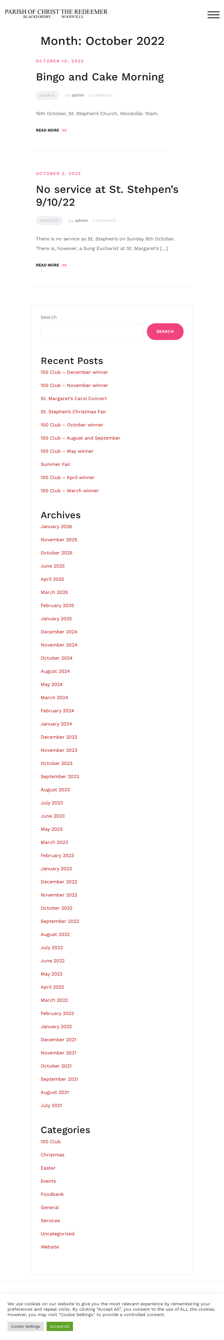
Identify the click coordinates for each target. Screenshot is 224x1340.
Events (47, 95)
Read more (51, 130)
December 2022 (59, 882)
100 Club (51, 1141)
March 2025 (54, 592)
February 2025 (57, 605)
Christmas (52, 1155)
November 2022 (59, 895)
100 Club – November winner (74, 385)
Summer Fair (56, 464)
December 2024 (59, 632)
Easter (48, 1168)
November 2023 (59, 750)
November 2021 (58, 1053)
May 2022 (52, 974)
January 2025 (56, 618)
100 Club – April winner (68, 477)
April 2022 (52, 987)
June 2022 (53, 961)
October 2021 (56, 1066)
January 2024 (56, 724)
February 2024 (57, 711)
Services (49, 221)
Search (49, 317)
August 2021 (55, 1092)
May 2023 (52, 829)
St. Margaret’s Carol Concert (74, 398)
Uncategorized (57, 1234)
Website (50, 1247)
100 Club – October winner (72, 425)
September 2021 (59, 1079)
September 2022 (60, 921)
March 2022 (54, 1000)
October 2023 (56, 763)
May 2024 (52, 684)
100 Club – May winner (67, 451)
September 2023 (60, 776)
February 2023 (57, 855)
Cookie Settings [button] (25, 1326)
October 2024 (57, 658)
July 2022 (52, 947)
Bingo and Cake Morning (100, 77)
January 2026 (56, 526)
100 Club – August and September (81, 438)
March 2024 (54, 697)
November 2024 (59, 645)
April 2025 (52, 579)
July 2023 (52, 803)
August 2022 (55, 934)
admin (77, 95)
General (50, 1207)
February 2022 (57, 1013)
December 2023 (59, 737)
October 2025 (56, 553)
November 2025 (59, 539)
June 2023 (53, 816)
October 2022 (56, 908)
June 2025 (53, 566)
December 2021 (58, 1039)
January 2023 (56, 868)
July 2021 (51, 1105)
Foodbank (52, 1194)
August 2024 (55, 671)
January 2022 (56, 1026)
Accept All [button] (59, 1326)
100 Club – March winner (70, 490)
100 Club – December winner (74, 372)
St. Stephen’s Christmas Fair (73, 411)
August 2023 (55, 789)
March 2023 (54, 842)
